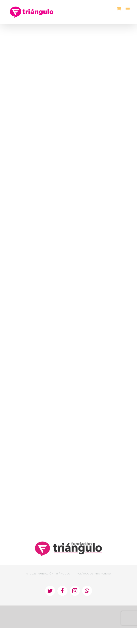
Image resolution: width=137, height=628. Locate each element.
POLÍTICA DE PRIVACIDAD (93, 573)
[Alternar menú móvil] (128, 8)
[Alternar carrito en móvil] (119, 8)
